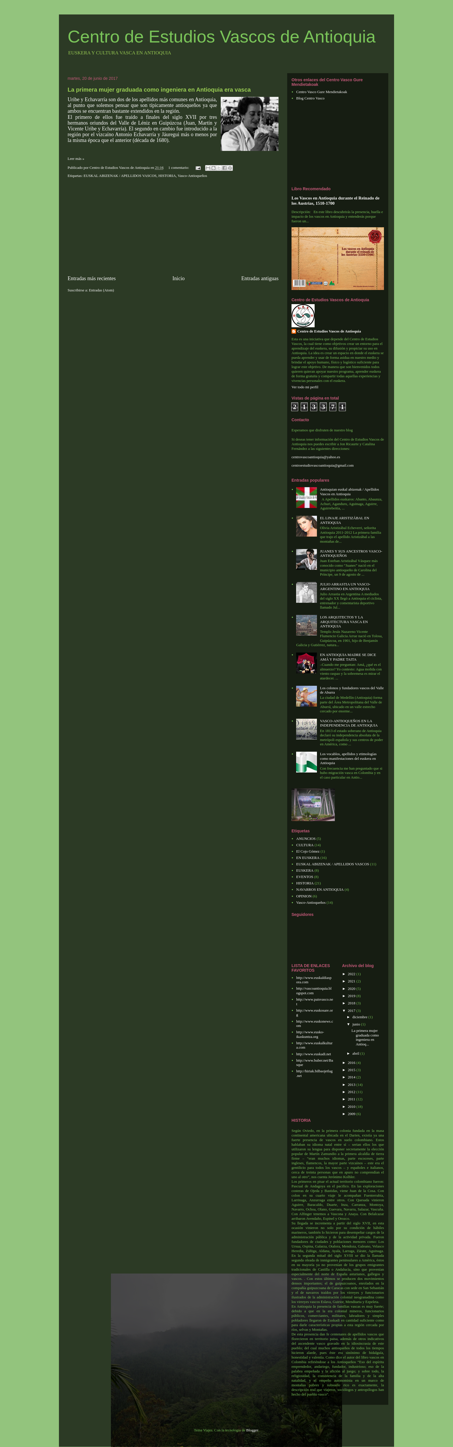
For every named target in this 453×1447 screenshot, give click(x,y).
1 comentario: (179, 167)
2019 (352, 996)
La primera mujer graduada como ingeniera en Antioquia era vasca (159, 89)
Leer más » (76, 158)
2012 (352, 1092)
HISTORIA (167, 175)
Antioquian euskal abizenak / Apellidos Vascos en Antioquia (349, 491)
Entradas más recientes (92, 278)
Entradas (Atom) (101, 290)
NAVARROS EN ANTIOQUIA (320, 889)
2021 (352, 981)
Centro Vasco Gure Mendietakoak (321, 92)
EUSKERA (304, 870)
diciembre (360, 1017)
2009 (352, 1114)
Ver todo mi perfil (305, 387)
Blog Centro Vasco (310, 98)
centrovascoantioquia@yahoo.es (316, 457)
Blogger (252, 1430)
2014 (352, 1077)
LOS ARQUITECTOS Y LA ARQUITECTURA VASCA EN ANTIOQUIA (344, 621)
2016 (352, 1062)
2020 (352, 988)
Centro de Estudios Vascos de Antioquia (222, 36)
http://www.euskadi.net (313, 1054)
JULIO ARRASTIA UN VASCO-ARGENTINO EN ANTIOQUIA (345, 586)
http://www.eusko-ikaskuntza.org (310, 1034)
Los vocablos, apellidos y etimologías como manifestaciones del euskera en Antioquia (348, 758)
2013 (352, 1084)
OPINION (303, 896)
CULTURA (304, 845)
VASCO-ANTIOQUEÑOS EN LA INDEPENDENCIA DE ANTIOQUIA (349, 723)
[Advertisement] (173, 226)
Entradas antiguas (260, 278)
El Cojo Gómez (308, 851)
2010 (352, 1106)
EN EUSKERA (308, 857)
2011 (352, 1099)
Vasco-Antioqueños (192, 175)
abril (356, 1053)
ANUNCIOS (305, 838)
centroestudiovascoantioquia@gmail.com (323, 465)
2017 (352, 1010)
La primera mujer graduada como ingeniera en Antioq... (365, 1037)
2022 (352, 974)
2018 (352, 1003)
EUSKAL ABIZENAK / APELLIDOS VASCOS (120, 175)
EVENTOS (304, 877)
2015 (352, 1070)
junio (356, 1024)
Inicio (178, 278)
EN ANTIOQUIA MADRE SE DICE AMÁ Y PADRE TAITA (348, 657)
